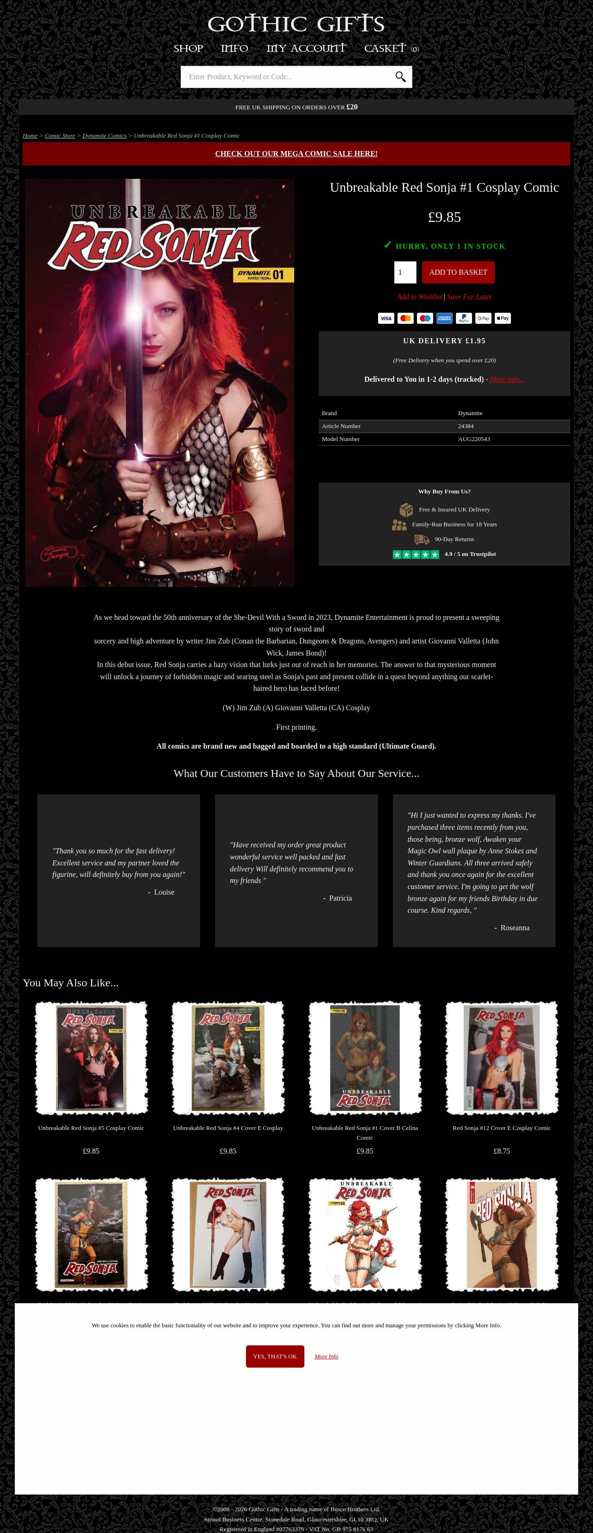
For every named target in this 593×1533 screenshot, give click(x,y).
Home (30, 135)
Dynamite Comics (104, 135)
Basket (392, 49)
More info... (507, 379)
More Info (326, 1356)
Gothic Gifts (296, 25)
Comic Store (60, 135)
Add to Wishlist (419, 297)
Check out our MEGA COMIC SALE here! (296, 154)
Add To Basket (458, 272)
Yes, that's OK (275, 1356)
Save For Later (469, 297)
